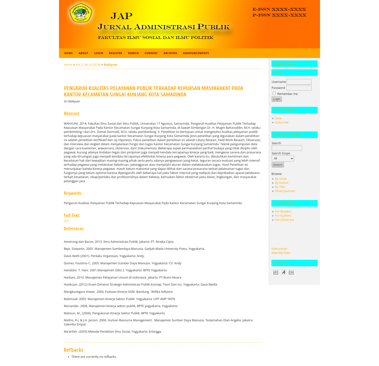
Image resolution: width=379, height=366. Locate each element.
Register (115, 53)
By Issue (280, 179)
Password (278, 88)
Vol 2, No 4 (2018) (88, 65)
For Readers (283, 211)
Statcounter (279, 249)
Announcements (196, 53)
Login (98, 53)
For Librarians (284, 220)
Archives (170, 53)
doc (66, 220)
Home (68, 53)
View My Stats (280, 253)
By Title (280, 187)
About (83, 53)
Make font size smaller (275, 272)
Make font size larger (291, 272)
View (278, 118)
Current (151, 53)
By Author (282, 183)
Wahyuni (110, 65)
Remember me (287, 94)
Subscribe (282, 122)
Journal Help (284, 64)
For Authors (283, 216)
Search (133, 53)
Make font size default (283, 272)
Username (279, 82)
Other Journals (285, 191)
